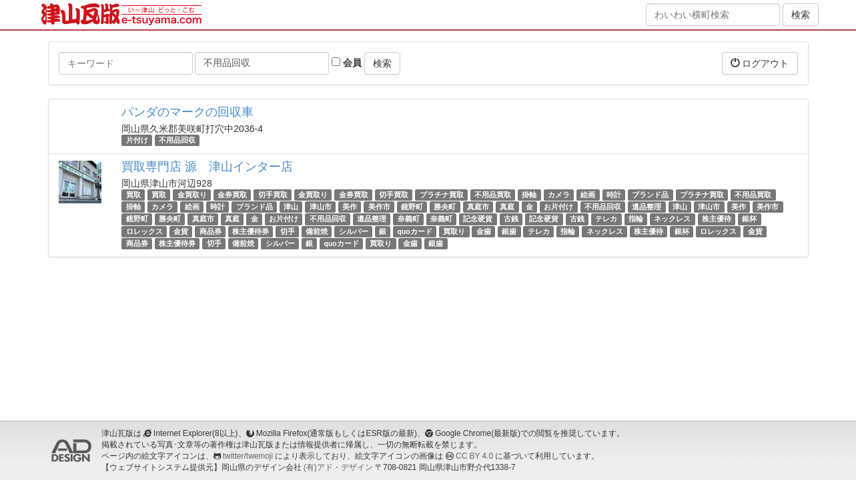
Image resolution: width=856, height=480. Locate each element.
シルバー (353, 231)
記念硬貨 (477, 219)
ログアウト (760, 63)
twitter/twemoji (248, 456)
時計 (613, 195)
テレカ (606, 219)
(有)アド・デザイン (338, 467)
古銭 (511, 219)
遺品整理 (646, 207)
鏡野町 (412, 207)
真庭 (507, 207)
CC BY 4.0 (474, 456)
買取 (133, 195)
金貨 (180, 231)
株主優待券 (250, 231)
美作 (349, 207)
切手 (287, 231)
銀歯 (509, 231)
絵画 (587, 195)
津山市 (321, 207)
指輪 (635, 219)
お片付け (558, 207)
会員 (347, 62)
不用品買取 (492, 195)
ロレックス (144, 231)
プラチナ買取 (442, 195)
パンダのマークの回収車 (187, 112)
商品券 (210, 231)
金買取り (192, 195)
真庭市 (478, 207)
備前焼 (317, 231)
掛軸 (529, 195)
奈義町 (409, 219)
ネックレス (672, 219)
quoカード (415, 231)
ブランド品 (650, 195)
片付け (137, 140)
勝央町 (445, 207)
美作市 (379, 207)
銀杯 (749, 219)
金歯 (483, 231)
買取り (454, 231)
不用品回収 (177, 140)
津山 (291, 207)
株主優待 (716, 219)
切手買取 (273, 195)
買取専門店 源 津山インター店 (207, 166)
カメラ (559, 195)
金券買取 (232, 195)
